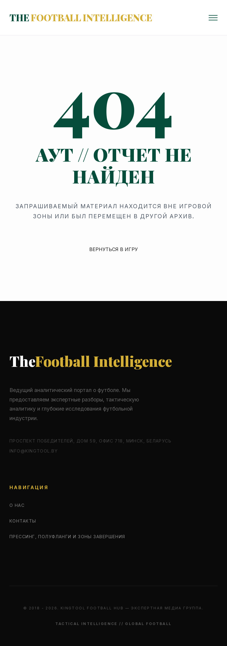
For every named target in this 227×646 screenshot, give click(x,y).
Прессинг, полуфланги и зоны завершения (67, 536)
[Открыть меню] (213, 17)
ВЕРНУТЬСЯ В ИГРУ (113, 249)
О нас (17, 505)
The (80, 17)
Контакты (22, 520)
